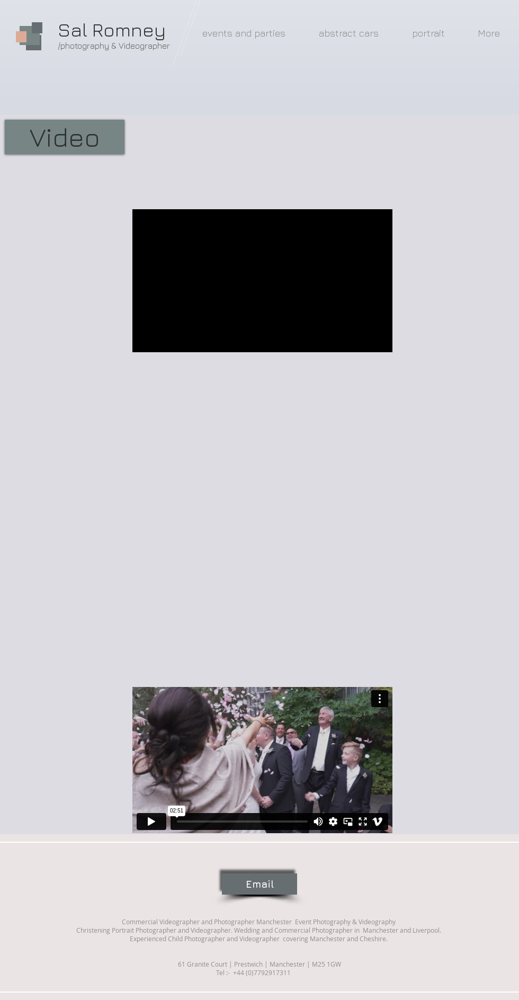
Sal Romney (112, 29)
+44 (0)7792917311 (261, 972)
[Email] (259, 884)
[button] (64, 137)
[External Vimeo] (262, 760)
